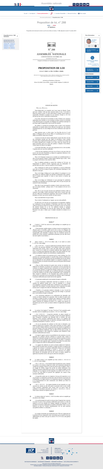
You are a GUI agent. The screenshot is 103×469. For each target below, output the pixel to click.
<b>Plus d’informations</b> (92, 35)
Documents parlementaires (45, 17)
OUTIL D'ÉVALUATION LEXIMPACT (71, 461)
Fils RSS (63, 464)
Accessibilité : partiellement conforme (44, 464)
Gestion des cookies (69, 464)
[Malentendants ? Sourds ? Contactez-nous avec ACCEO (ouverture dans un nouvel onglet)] (41, 458)
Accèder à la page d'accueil (51, 8)
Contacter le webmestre (56, 464)
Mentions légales (33, 464)
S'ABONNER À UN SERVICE (56, 461)
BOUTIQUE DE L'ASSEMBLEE (30, 461)
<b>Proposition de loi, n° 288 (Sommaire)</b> (10, 36)
